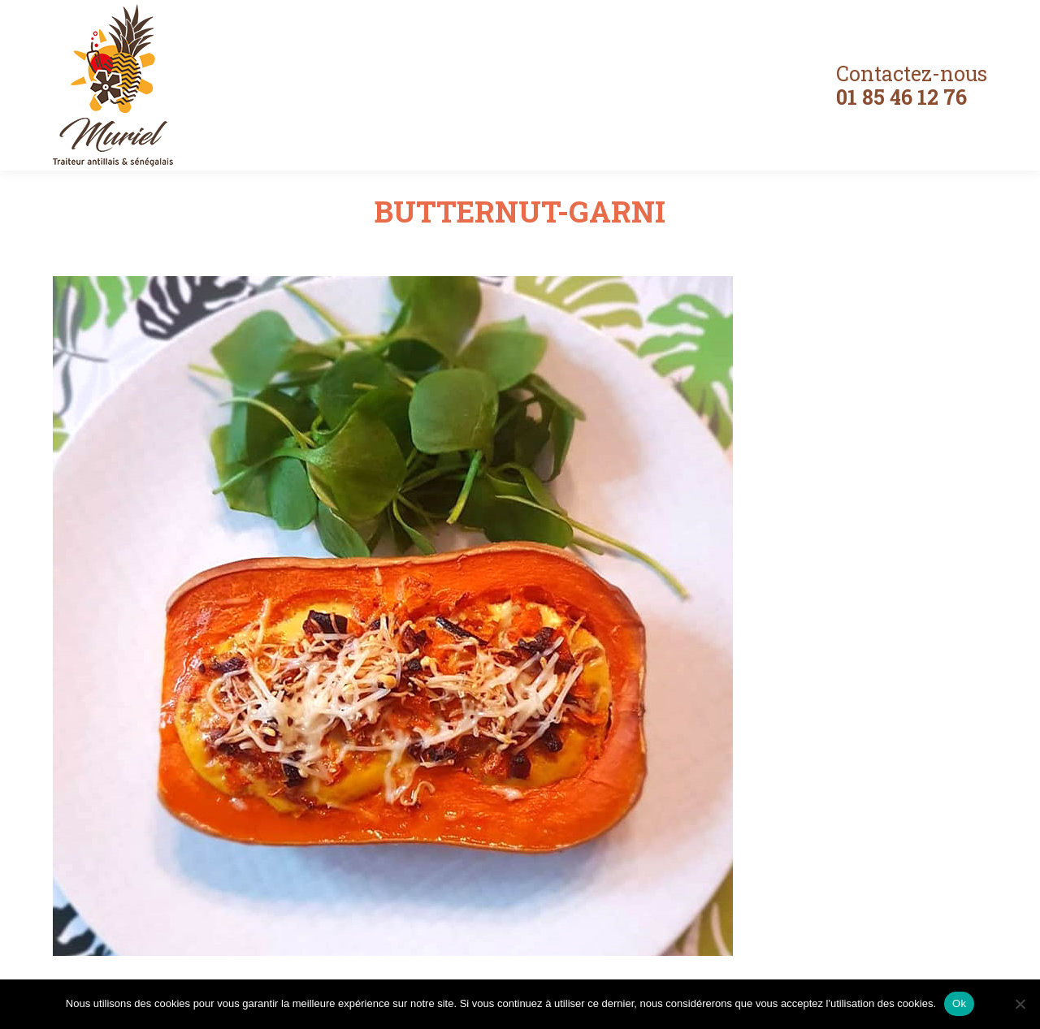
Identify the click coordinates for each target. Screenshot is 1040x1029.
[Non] (1020, 1004)
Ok (959, 1003)
